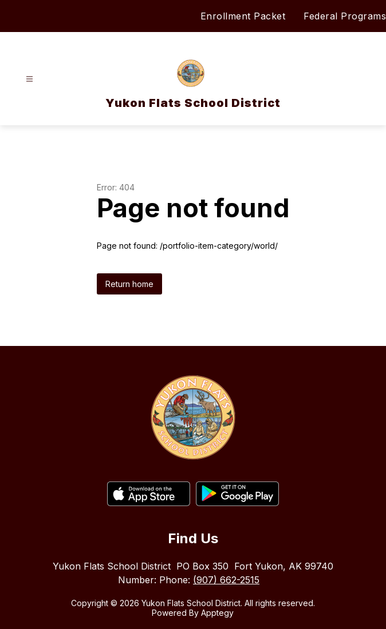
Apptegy (217, 613)
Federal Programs (345, 16)
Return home (129, 284)
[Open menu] (29, 79)
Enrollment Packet (243, 16)
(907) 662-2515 (226, 580)
